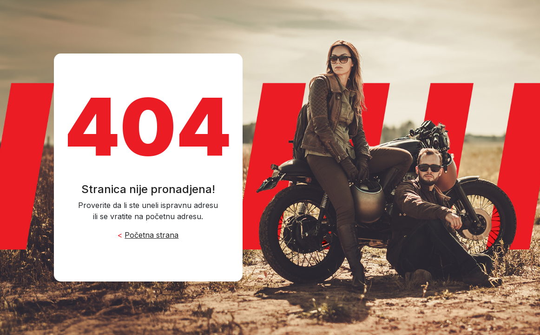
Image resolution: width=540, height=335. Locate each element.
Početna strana (151, 235)
